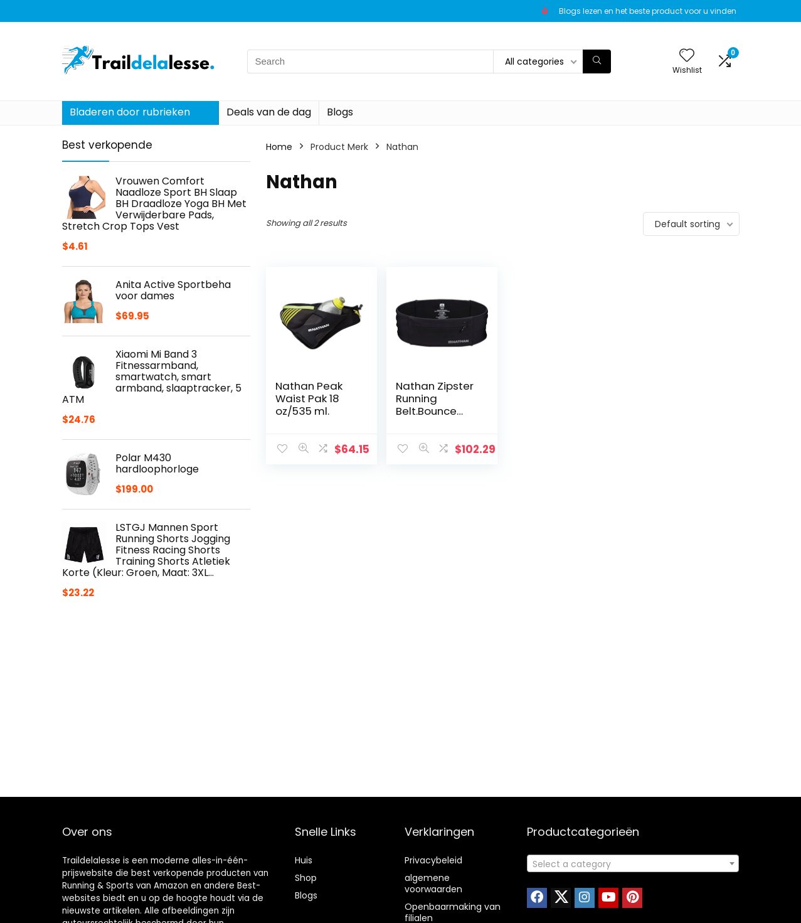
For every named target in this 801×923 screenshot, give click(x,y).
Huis (303, 860)
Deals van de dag (268, 112)
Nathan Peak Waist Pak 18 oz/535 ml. (308, 398)
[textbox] (633, 864)
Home (279, 147)
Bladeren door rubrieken (130, 112)
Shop (306, 878)
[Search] (597, 61)
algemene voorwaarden (433, 883)
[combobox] (632, 863)
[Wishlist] (686, 56)
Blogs (340, 112)
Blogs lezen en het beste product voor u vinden (647, 11)
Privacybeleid (433, 860)
